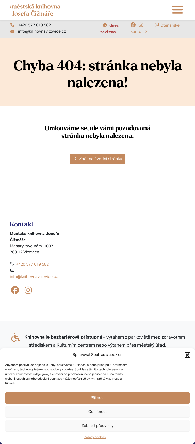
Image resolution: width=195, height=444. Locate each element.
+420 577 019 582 (34, 25)
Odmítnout (97, 412)
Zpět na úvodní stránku (97, 158)
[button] (187, 354)
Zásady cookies (95, 437)
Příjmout (98, 398)
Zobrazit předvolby (98, 426)
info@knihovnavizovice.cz (42, 32)
